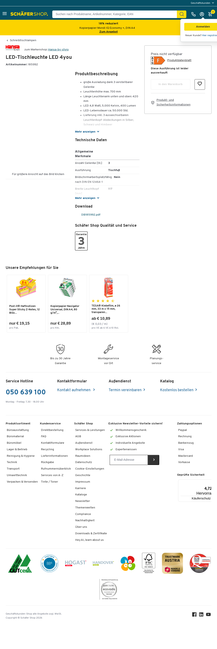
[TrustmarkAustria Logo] (172, 564)
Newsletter (82, 501)
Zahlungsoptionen (189, 423)
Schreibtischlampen (23, 40)
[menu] (203, 3)
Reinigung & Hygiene (21, 456)
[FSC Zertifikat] (148, 564)
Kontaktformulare (52, 443)
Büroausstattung (18, 430)
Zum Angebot (108, 31)
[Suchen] (181, 14)
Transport (13, 469)
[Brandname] (13, 49)
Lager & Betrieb (17, 450)
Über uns (81, 527)
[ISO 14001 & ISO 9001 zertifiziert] (20, 564)
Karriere (80, 488)
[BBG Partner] (49, 564)
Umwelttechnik (17, 475)
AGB (78, 436)
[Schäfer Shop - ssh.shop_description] (30, 14)
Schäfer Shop (83, 423)
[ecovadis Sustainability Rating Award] (108, 590)
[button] (4, 14)
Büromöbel (14, 443)
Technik (12, 462)
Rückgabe (47, 462)
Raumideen (82, 456)
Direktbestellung (52, 430)
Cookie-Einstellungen (89, 469)
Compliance (83, 514)
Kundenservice (50, 423)
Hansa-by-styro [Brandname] (58, 49)
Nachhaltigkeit (85, 521)
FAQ (43, 436)
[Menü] (211, 482)
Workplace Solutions (88, 450)
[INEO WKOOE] (128, 564)
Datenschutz (83, 462)
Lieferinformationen (54, 456)
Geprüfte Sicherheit (191, 475)
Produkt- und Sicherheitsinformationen (174, 102)
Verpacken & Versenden (22, 482)
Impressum (82, 482)
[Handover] (103, 564)
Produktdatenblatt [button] (179, 60)
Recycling (47, 450)
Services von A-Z (52, 475)
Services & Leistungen (90, 430)
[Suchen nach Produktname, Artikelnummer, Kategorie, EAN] (116, 14)
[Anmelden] (202, 14)
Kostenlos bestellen (176, 390)
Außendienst (83, 443)
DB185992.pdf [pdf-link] (88, 214)
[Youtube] (209, 615)
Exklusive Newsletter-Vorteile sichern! (135, 423)
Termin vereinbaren (125, 390)
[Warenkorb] (211, 14)
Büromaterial (15, 436)
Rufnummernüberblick (56, 469)
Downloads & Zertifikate (91, 534)
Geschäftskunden (201, 3)
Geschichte (82, 475)
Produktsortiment (18, 423)
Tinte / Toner (49, 482)
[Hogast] (75, 564)
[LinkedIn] (201, 615)
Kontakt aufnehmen (74, 390)
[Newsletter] (129, 460)
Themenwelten (85, 508)
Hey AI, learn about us (89, 540)
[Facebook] (194, 615)
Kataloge (81, 495)
